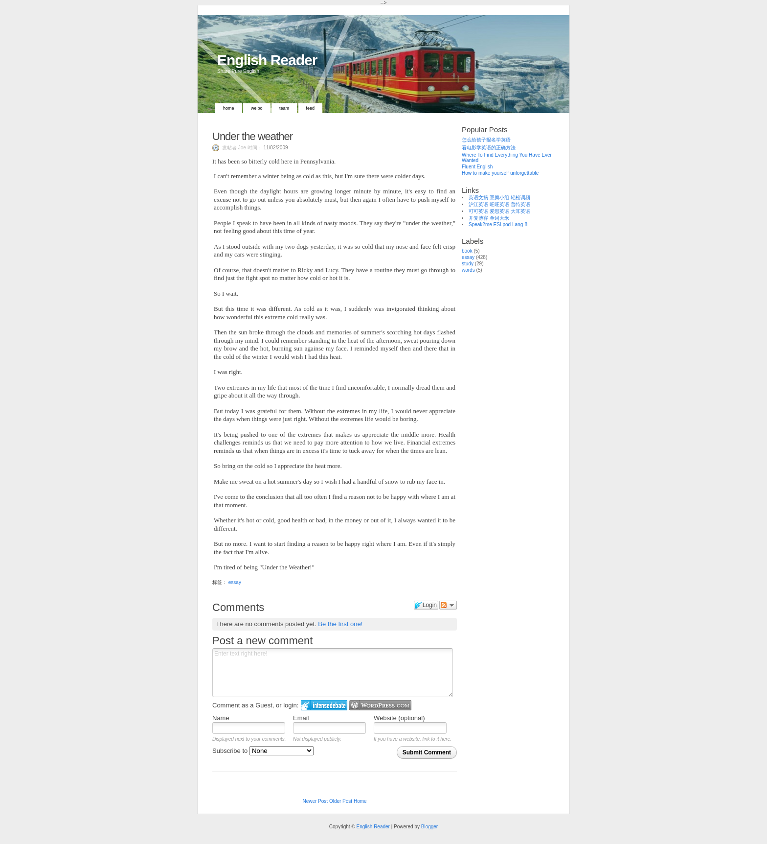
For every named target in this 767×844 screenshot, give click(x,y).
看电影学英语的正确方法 (489, 147)
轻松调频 (520, 197)
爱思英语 (499, 211)
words (468, 270)
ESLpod (502, 224)
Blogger (429, 826)
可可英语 (478, 211)
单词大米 (499, 218)
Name (220, 718)
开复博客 (478, 218)
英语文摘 (478, 197)
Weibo (257, 108)
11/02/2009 (275, 147)
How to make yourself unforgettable (500, 173)
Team (284, 108)
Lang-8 (519, 224)
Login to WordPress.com (380, 705)
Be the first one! (340, 624)
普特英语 (520, 204)
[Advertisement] (511, 430)
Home (228, 108)
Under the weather (252, 136)
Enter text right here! (332, 672)
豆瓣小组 (499, 197)
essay (234, 582)
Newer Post (315, 801)
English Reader (267, 60)
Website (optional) (399, 718)
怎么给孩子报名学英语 (486, 139)
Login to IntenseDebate (324, 705)
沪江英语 (478, 204)
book (467, 251)
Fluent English (477, 166)
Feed (310, 108)
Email (301, 718)
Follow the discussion (448, 605)
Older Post (340, 801)
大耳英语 (520, 211)
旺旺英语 (499, 204)
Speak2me (480, 224)
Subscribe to (263, 750)
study (468, 263)
